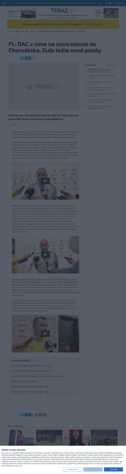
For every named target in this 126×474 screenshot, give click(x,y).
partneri (10, 453)
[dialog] (63, 460)
